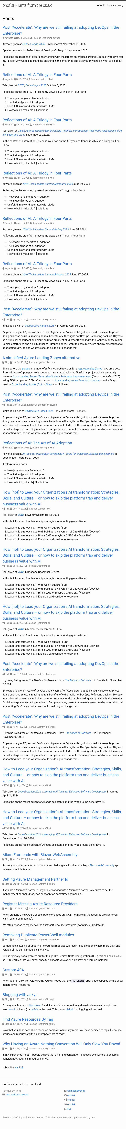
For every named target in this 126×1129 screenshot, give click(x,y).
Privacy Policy (115, 5)
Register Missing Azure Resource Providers (40, 904)
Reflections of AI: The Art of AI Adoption (37, 443)
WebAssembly (106, 865)
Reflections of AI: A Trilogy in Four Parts (37, 74)
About (100, 5)
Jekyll (69, 1009)
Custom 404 (13, 970)
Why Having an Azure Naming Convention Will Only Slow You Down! (61, 1044)
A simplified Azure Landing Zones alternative (41, 358)
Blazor (93, 865)
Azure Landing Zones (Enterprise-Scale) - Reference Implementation (51, 376)
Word (12, 1009)
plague (26, 368)
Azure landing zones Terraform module (76, 380)
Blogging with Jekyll (19, 994)
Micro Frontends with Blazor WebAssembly (39, 854)
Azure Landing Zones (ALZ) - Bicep (32, 384)
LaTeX (34, 1009)
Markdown (35, 1005)
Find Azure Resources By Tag (27, 1019)
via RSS (18, 1067)
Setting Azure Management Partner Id (35, 879)
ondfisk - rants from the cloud (27, 5)
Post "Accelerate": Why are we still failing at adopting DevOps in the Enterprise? (60, 30)
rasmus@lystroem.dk (17, 1094)
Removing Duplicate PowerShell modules (38, 935)
